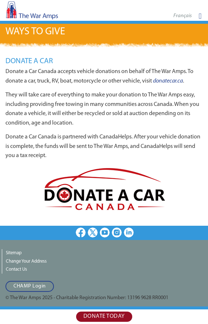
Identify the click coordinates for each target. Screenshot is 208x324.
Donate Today (104, 316)
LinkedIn (129, 232)
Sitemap (13, 253)
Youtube (105, 232)
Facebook (81, 232)
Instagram (117, 232)
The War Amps (43, 12)
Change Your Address (26, 261)
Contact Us (16, 269)
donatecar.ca (168, 81)
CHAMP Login (29, 286)
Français (182, 16)
